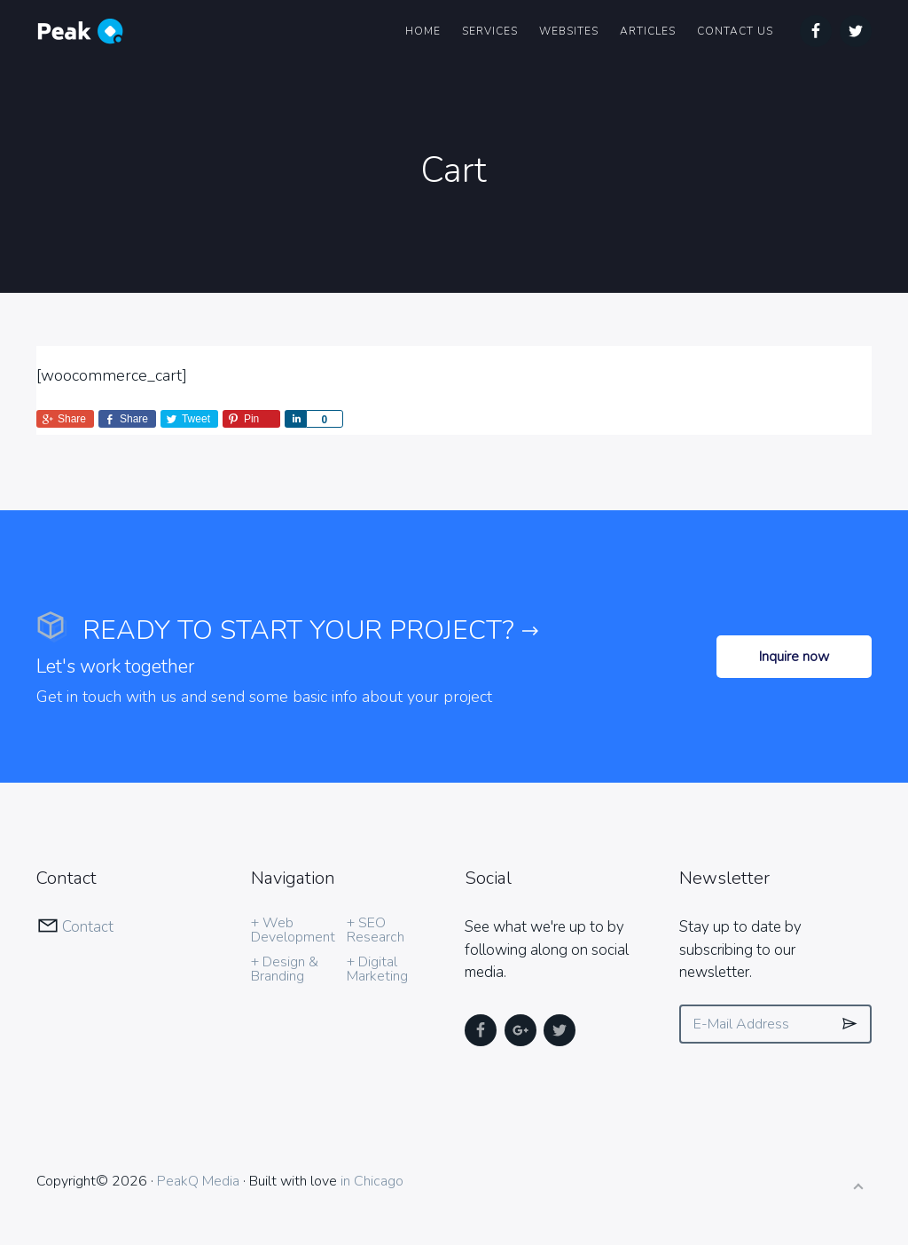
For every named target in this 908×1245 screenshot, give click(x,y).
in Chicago (371, 1181)
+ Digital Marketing (377, 969)
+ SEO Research (375, 930)
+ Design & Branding (284, 969)
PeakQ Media (198, 1181)
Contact (88, 927)
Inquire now (794, 656)
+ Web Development (293, 930)
